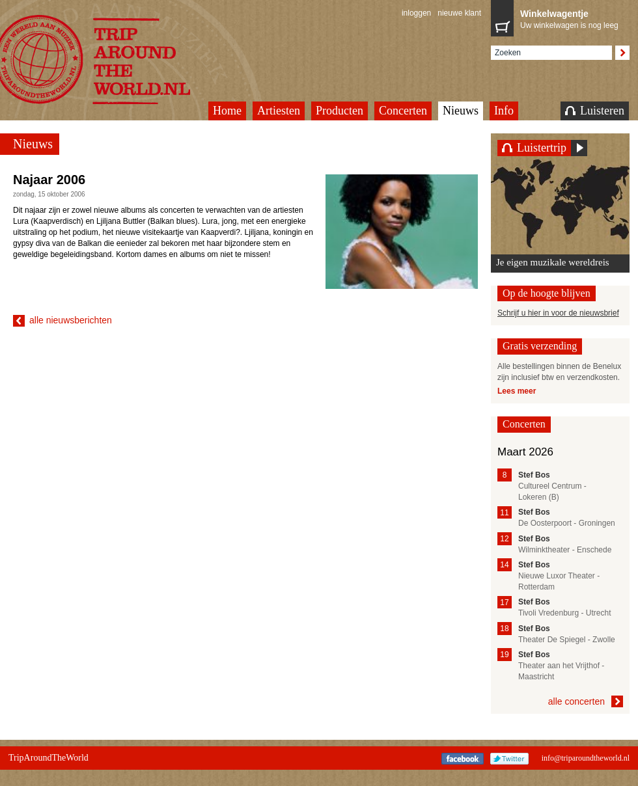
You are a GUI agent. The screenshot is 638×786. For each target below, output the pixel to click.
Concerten (403, 110)
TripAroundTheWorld (48, 758)
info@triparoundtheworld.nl (586, 758)
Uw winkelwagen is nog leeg (572, 18)
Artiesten (278, 110)
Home (227, 110)
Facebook (462, 759)
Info (504, 110)
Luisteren (594, 110)
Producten (339, 110)
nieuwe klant (459, 13)
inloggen (416, 13)
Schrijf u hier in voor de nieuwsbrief (558, 313)
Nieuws (460, 110)
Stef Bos (534, 475)
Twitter (509, 759)
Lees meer (516, 391)
